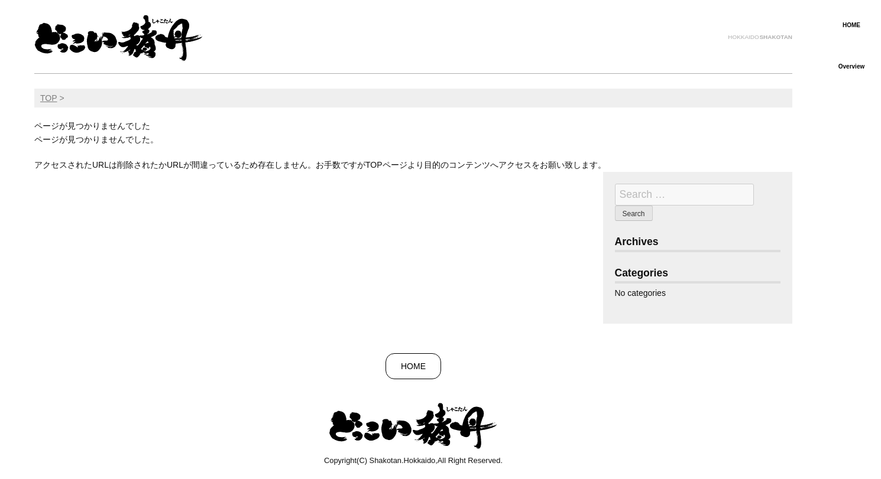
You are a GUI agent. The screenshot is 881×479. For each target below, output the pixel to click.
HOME (851, 25)
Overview (851, 66)
